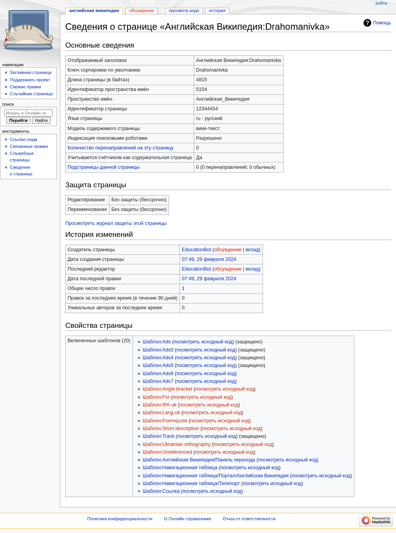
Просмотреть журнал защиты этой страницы (116, 223)
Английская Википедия (94, 10)
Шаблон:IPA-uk (160, 405)
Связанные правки (29, 146)
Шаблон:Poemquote (165, 420)
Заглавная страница (30, 72)
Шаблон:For (156, 397)
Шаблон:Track (158, 436)
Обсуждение (141, 10)
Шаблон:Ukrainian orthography (176, 444)
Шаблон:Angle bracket (167, 389)
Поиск (8, 104)
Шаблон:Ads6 (158, 373)
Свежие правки (25, 86)
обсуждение (228, 249)
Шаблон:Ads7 (158, 381)
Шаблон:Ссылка (161, 491)
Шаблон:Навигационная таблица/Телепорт (191, 483)
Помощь (382, 23)
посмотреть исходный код (203, 341)
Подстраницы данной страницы (104, 167)
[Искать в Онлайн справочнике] (28, 113)
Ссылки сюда (23, 139)
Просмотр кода (184, 10)
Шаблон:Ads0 (158, 350)
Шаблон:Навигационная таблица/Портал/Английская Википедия (215, 475)
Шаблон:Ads (157, 341)
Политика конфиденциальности (120, 518)
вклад (252, 249)
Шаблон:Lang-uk (161, 412)
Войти (381, 3)
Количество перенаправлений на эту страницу (121, 148)
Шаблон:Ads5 (158, 365)
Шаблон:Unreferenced (167, 452)
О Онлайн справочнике (188, 518)
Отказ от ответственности (249, 518)
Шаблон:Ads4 (158, 357)
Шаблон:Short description (171, 428)
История (217, 10)
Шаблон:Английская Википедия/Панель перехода (199, 460)
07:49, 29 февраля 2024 (209, 259)
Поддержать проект (30, 79)
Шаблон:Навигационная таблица (180, 467)
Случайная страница (31, 93)
